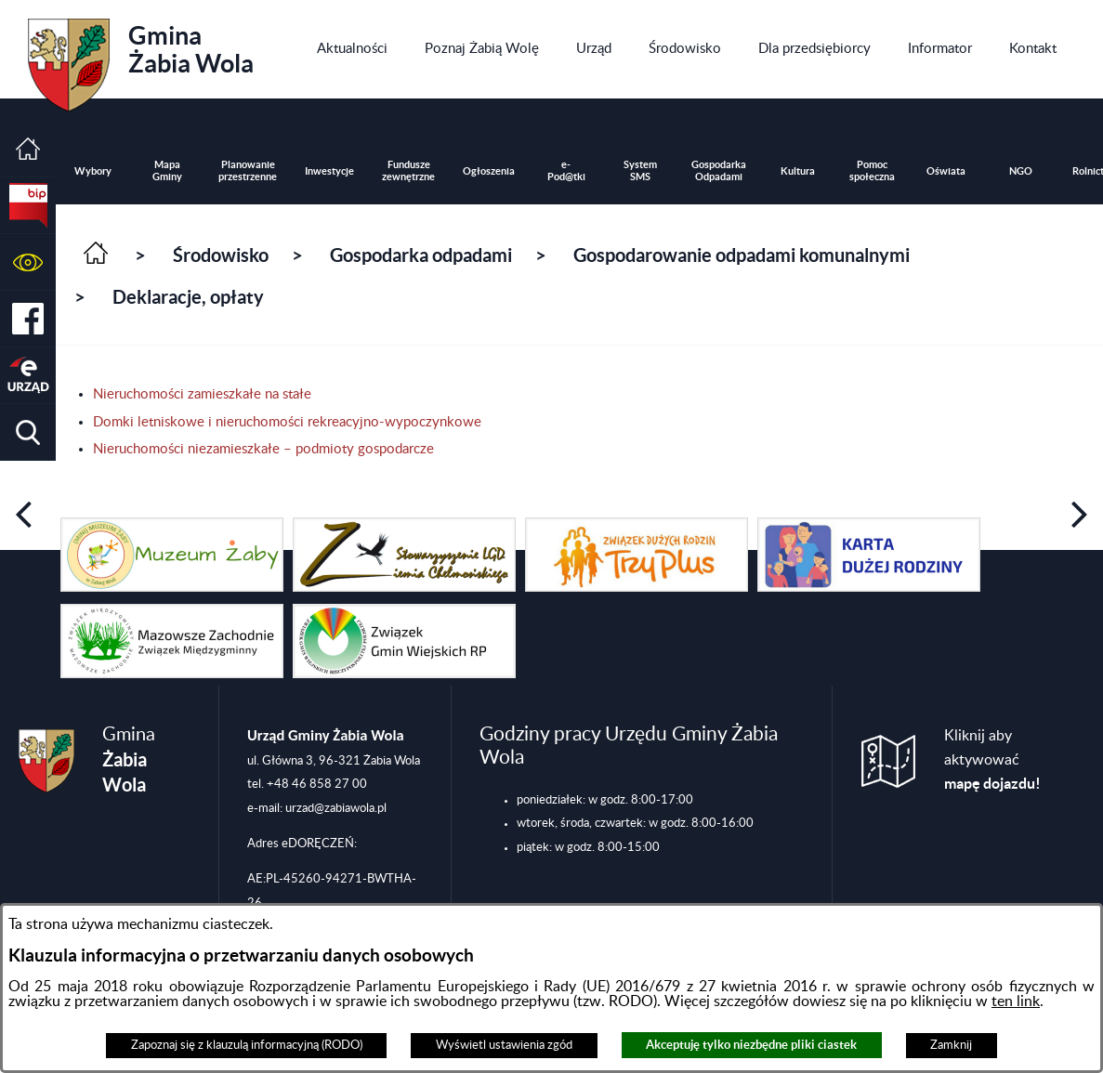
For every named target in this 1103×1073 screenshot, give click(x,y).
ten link (1015, 1001)
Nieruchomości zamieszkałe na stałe (202, 394)
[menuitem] (352, 49)
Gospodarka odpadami (421, 255)
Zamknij (951, 1045)
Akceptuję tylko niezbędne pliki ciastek (751, 1045)
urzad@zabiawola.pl (336, 808)
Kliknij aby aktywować (992, 760)
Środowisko (221, 255)
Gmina (141, 58)
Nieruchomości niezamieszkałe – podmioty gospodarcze (263, 449)
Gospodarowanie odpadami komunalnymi (741, 255)
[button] (28, 262)
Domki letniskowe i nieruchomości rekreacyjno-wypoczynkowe (287, 422)
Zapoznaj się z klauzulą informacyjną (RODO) (246, 1045)
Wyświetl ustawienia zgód (504, 1045)
